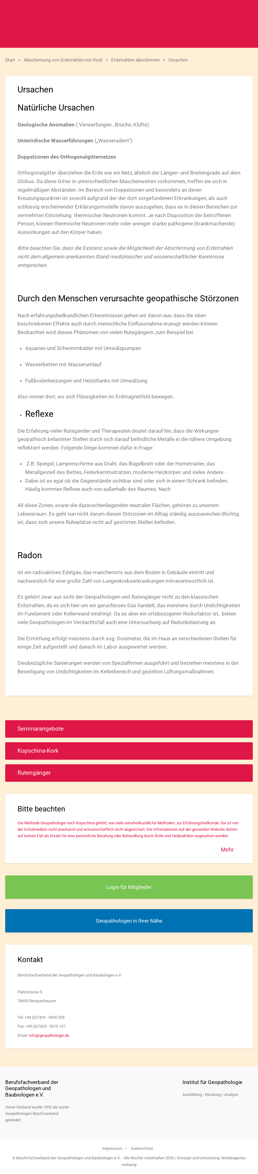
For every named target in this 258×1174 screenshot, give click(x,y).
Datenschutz (142, 1148)
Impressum (112, 1148)
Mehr (227, 849)
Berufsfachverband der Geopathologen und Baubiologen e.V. (129, 24)
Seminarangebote (41, 728)
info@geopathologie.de (49, 1035)
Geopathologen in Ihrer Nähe (129, 921)
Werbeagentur (233, 1158)
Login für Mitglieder (129, 887)
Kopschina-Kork (38, 750)
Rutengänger (34, 772)
